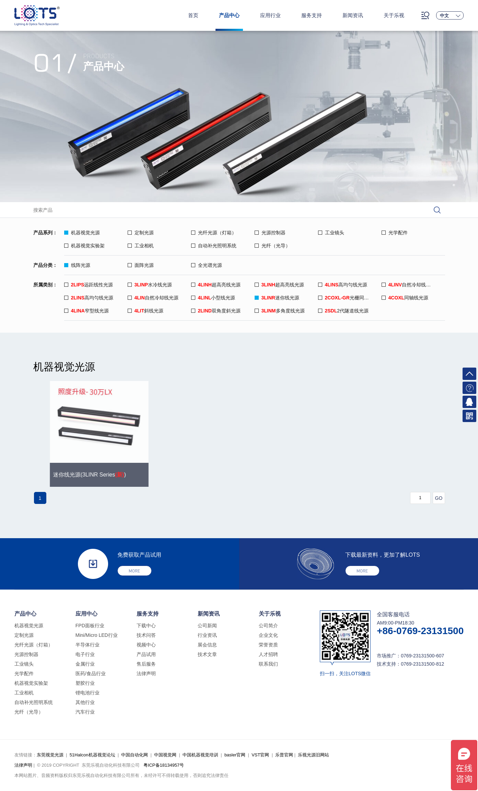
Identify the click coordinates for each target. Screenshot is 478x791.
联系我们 (268, 664)
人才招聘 (268, 654)
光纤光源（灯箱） (213, 232)
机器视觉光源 (82, 232)
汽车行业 (85, 712)
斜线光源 (146, 310)
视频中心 (146, 644)
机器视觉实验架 (84, 245)
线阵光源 (77, 265)
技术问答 (146, 635)
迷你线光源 (277, 297)
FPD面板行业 (89, 625)
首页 (193, 15)
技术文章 (207, 654)
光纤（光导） (272, 245)
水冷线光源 (150, 284)
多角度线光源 (280, 310)
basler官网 (234, 754)
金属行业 (85, 664)
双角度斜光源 (216, 310)
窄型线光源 (86, 310)
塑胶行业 (85, 683)
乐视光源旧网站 (313, 754)
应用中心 (86, 614)
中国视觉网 (165, 754)
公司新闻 (207, 625)
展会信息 (207, 644)
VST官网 (260, 754)
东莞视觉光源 (50, 754)
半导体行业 (87, 644)
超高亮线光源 (216, 284)
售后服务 (146, 664)
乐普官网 (284, 754)
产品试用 (146, 654)
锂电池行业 (87, 692)
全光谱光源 (206, 265)
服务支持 (311, 15)
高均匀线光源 (343, 284)
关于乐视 (394, 15)
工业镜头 (331, 232)
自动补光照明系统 (213, 245)
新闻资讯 (352, 15)
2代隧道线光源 (343, 310)
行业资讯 (207, 635)
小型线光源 (213, 297)
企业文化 (268, 635)
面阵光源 (141, 265)
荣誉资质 (268, 644)
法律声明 (146, 673)
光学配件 (395, 232)
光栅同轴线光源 (350, 297)
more (134, 570)
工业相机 (141, 245)
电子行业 (85, 654)
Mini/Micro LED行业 (96, 635)
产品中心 (229, 15)
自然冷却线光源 (409, 284)
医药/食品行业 (90, 673)
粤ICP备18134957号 (163, 765)
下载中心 (146, 625)
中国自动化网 (134, 754)
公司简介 (268, 625)
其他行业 (85, 702)
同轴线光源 (405, 297)
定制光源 (141, 232)
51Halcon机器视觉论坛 (92, 754)
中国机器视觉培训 (200, 754)
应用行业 (270, 15)
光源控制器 (270, 232)
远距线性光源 (88, 284)
